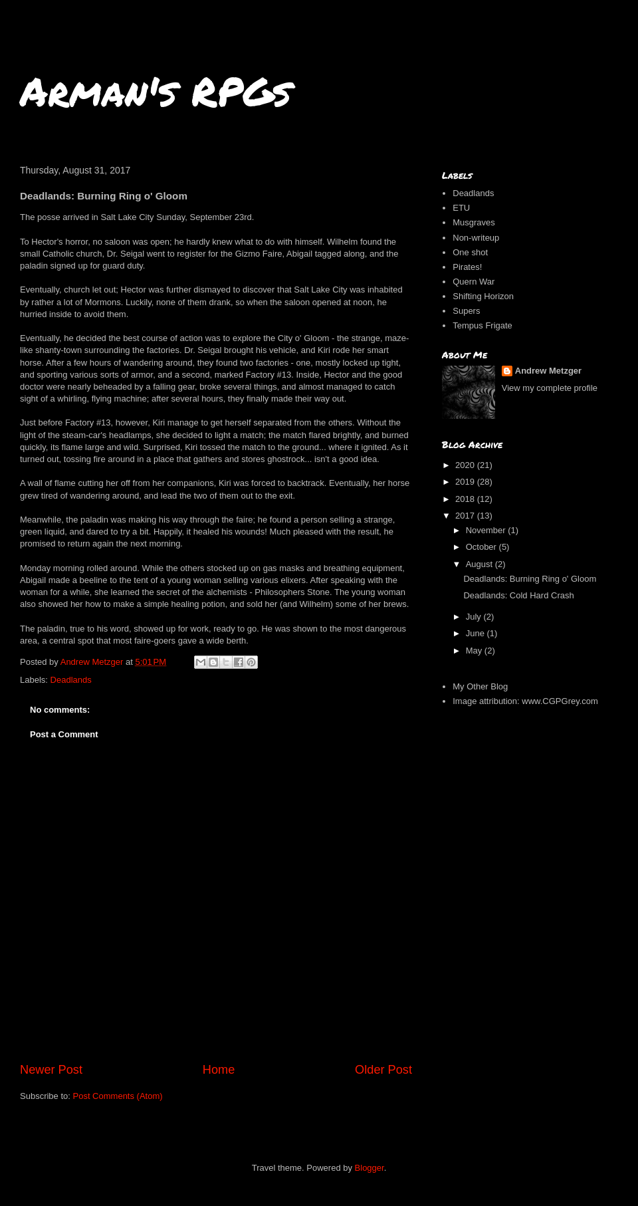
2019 (466, 482)
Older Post (383, 1069)
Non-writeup (476, 238)
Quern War (473, 282)
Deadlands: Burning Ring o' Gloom (529, 579)
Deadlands (71, 680)
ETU (461, 208)
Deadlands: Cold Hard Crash (518, 595)
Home (219, 1069)
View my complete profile (549, 388)
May (475, 651)
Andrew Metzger (548, 371)
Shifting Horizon (483, 296)
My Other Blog (480, 686)
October (482, 547)
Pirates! (467, 267)
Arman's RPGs (155, 90)
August (480, 564)
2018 (466, 499)
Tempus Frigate (482, 325)
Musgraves (474, 222)
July (475, 617)
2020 (466, 465)
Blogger (369, 1168)
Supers (466, 311)
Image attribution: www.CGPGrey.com (525, 701)
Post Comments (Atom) (118, 1096)
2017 (466, 516)
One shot (470, 252)
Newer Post (51, 1069)
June (476, 633)
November (487, 530)
